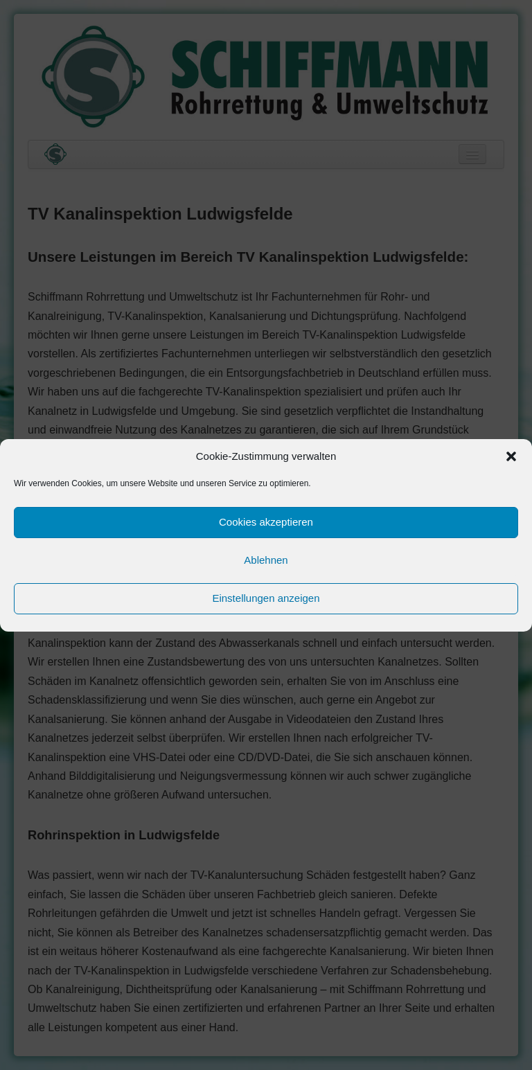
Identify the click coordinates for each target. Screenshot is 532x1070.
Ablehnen (265, 560)
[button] (511, 456)
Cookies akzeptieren (266, 522)
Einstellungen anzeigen (265, 598)
